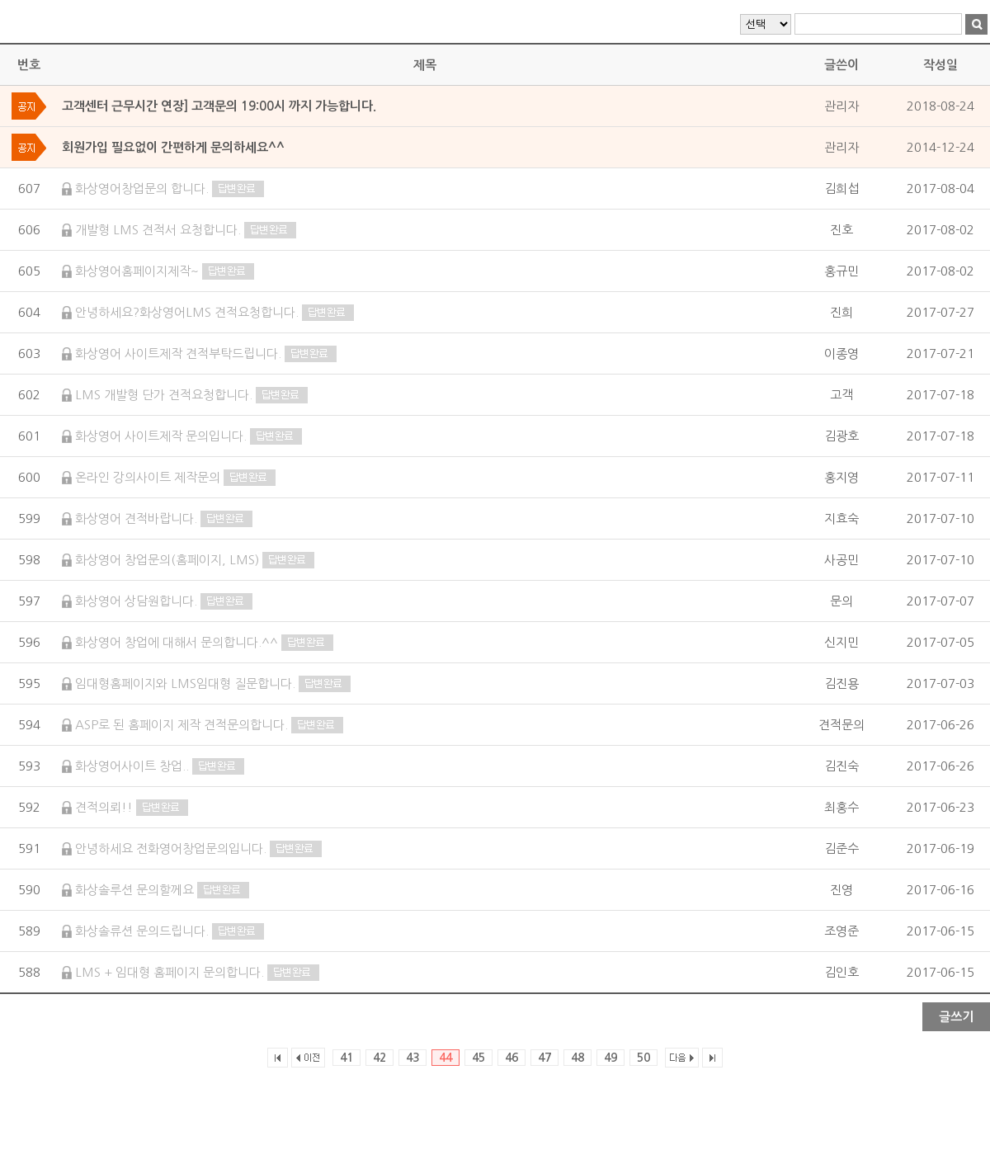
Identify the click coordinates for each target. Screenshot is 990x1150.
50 (643, 1057)
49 (610, 1057)
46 (511, 1057)
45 (478, 1057)
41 (346, 1057)
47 (544, 1057)
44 (445, 1057)
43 (412, 1057)
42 (379, 1057)
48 (577, 1057)
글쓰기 (956, 1017)
